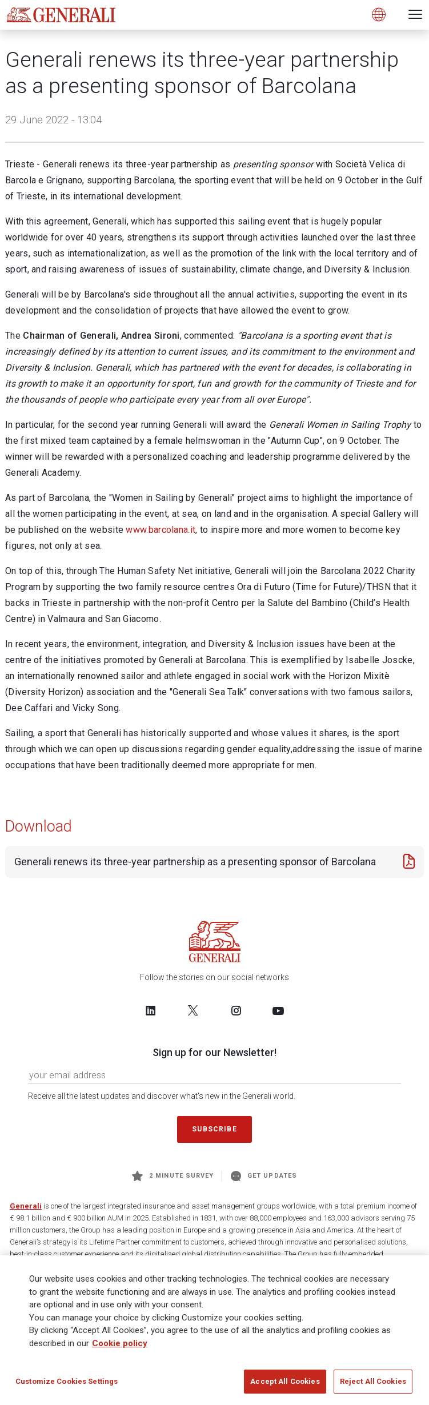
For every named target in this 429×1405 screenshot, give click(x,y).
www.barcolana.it (160, 529)
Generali (26, 1206)
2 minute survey (173, 1176)
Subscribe (214, 1129)
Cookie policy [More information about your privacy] (119, 1343)
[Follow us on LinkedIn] (150, 1010)
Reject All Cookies (373, 1381)
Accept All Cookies (284, 1381)
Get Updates (264, 1176)
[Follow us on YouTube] (278, 1010)
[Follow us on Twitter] (193, 1010)
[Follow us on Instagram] (235, 1010)
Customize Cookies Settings (66, 1381)
